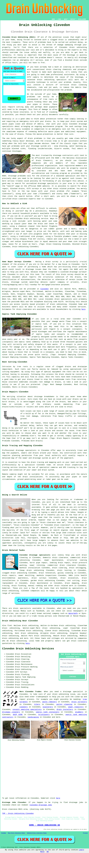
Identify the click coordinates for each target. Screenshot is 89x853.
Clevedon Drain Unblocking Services (28, 648)
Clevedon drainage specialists (34, 555)
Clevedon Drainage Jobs (41, 805)
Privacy (85, 833)
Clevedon (44, 289)
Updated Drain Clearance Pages (37, 833)
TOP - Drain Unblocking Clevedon (18, 813)
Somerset (6, 588)
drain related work (63, 586)
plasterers (48, 707)
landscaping (33, 717)
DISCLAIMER (82, 19)
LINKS (59, 19)
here (83, 309)
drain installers (65, 709)
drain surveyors (79, 702)
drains (20, 134)
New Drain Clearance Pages (16, 833)
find (9, 625)
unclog (5, 221)
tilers (37, 704)
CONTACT (73, 19)
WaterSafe (73, 613)
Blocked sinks (8, 208)
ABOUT (66, 19)
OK (48, 852)
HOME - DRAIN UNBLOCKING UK (44, 825)
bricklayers (44, 715)
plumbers (79, 712)
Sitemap (3, 833)
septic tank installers (47, 712)
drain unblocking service (36, 219)
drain (48, 69)
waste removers (49, 702)
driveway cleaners (11, 712)
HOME (53, 19)
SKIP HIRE (18, 715)
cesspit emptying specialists (27, 709)
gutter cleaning (64, 704)
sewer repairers (75, 707)
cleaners (23, 707)
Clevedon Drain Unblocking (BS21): (19, 37)
